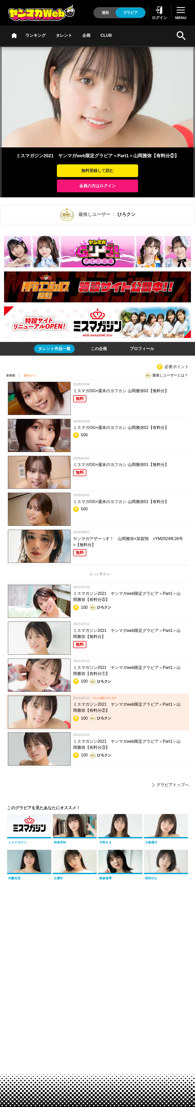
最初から (30, 375)
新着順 (10, 375)
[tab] (54, 348)
